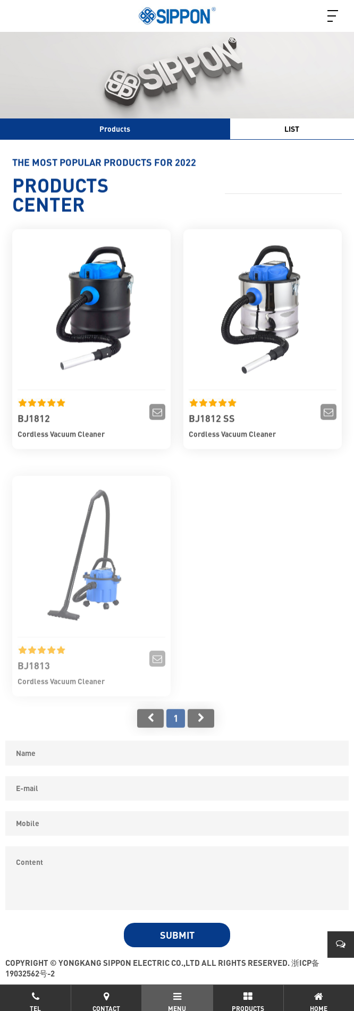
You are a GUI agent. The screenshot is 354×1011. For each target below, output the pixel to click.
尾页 (201, 726)
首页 (150, 726)
